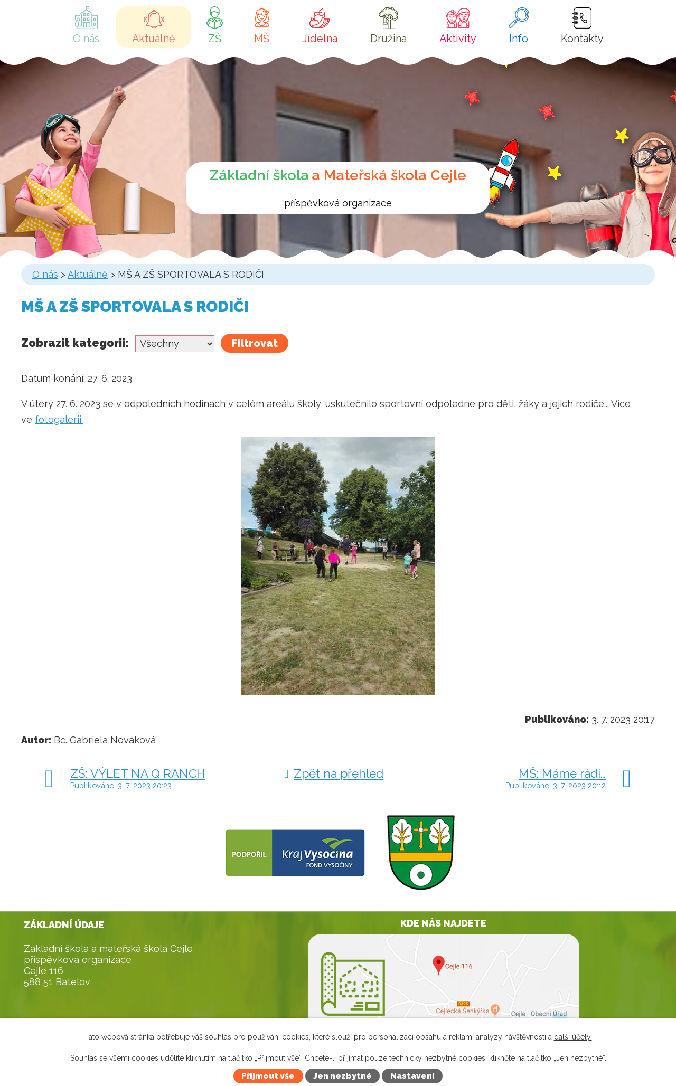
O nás (86, 38)
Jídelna (319, 38)
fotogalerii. (59, 419)
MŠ (261, 38)
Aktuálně (153, 38)
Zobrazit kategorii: (75, 343)
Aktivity (457, 38)
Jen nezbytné (342, 1076)
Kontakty (582, 38)
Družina (388, 38)
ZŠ (214, 38)
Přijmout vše (268, 1076)
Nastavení (412, 1076)
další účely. (573, 1037)
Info (518, 38)
